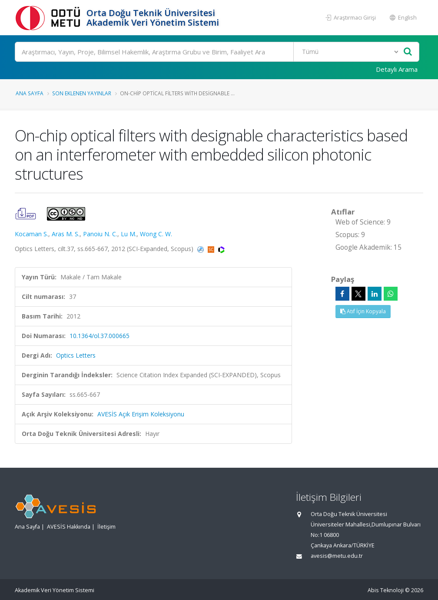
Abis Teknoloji (386, 590)
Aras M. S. (66, 234)
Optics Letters (76, 355)
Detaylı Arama (397, 69)
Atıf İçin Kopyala (363, 311)
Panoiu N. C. (100, 234)
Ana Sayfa (29, 93)
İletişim (106, 526)
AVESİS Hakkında (68, 526)
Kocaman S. (31, 234)
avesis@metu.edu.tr (337, 556)
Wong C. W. (156, 234)
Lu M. (128, 234)
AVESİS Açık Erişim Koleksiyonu (140, 414)
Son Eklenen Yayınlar (81, 93)
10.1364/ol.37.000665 (99, 336)
